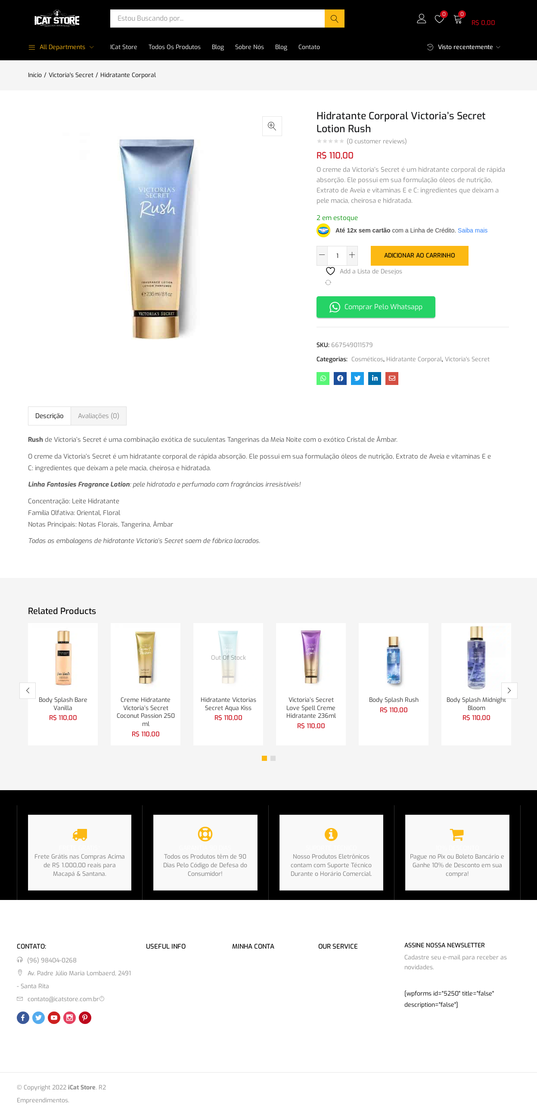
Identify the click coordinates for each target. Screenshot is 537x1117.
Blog (218, 47)
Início (35, 75)
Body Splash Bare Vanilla (63, 703)
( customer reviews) (377, 142)
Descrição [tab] (49, 415)
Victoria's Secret (71, 75)
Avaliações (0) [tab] (98, 415)
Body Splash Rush (394, 699)
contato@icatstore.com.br (63, 1000)
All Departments (56, 47)
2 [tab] (273, 759)
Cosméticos (367, 358)
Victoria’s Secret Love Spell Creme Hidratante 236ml (311, 708)
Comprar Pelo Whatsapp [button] (375, 306)
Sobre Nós (249, 47)
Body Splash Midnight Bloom (476, 703)
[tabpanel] (63, 684)
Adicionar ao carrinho (419, 255)
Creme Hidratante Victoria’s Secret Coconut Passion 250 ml (146, 712)
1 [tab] (264, 759)
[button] (481, 18)
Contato (309, 47)
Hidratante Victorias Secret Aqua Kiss (228, 703)
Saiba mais (472, 230)
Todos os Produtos (175, 47)
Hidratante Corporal (128, 75)
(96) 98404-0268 (52, 962)
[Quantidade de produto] (337, 255)
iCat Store (123, 47)
